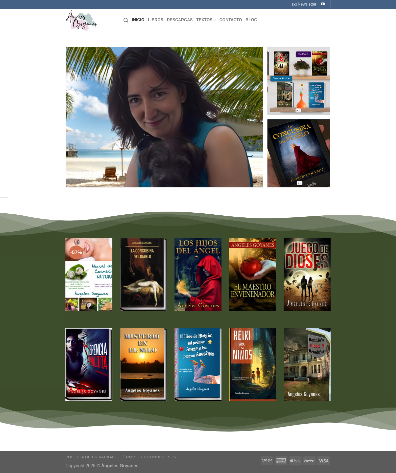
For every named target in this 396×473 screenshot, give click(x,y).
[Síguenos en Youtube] (323, 4)
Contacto (230, 20)
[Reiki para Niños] (252, 364)
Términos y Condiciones (148, 457)
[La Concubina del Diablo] (143, 274)
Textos (206, 20)
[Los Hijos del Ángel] (198, 274)
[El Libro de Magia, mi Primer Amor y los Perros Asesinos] (198, 364)
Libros (155, 20)
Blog (251, 20)
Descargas (180, 20)
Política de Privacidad (91, 457)
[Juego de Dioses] (307, 274)
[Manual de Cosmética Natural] (88, 274)
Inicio (138, 20)
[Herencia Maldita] (88, 364)
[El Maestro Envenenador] (252, 274)
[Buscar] (125, 20)
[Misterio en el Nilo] (143, 364)
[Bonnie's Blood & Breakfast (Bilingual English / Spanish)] (307, 364)
